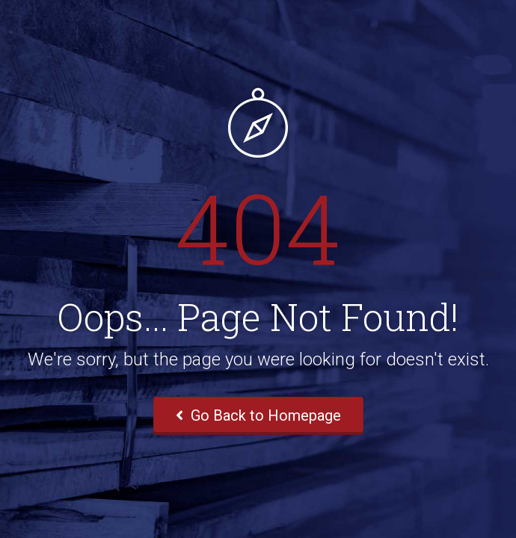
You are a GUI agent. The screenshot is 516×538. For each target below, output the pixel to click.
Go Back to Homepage (258, 415)
